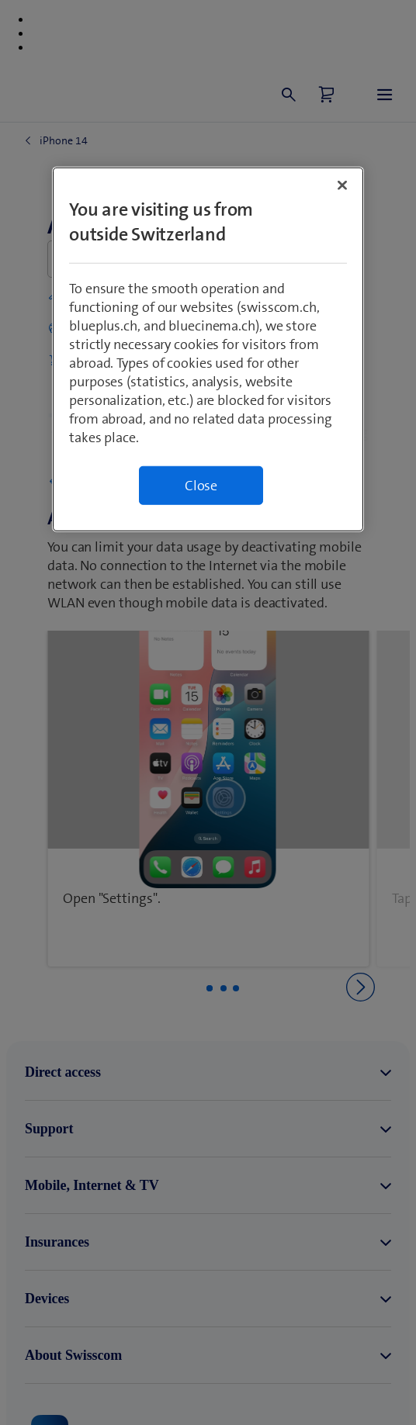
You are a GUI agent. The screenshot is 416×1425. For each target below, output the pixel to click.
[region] (208, 348)
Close (201, 485)
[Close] (342, 185)
